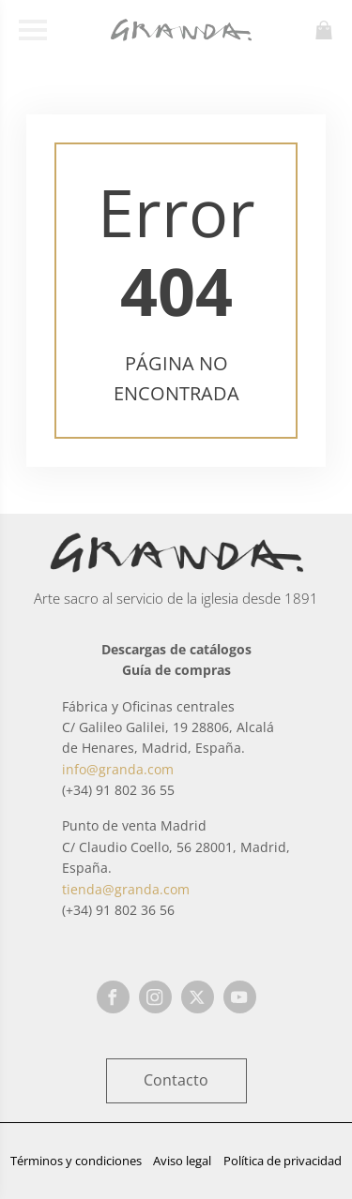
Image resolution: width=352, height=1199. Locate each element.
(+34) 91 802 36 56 (118, 910)
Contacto (176, 1080)
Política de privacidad (282, 1160)
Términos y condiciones (76, 1160)
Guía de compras (176, 670)
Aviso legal (182, 1160)
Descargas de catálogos (176, 649)
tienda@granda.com (126, 889)
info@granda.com (118, 769)
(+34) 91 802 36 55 (118, 790)
